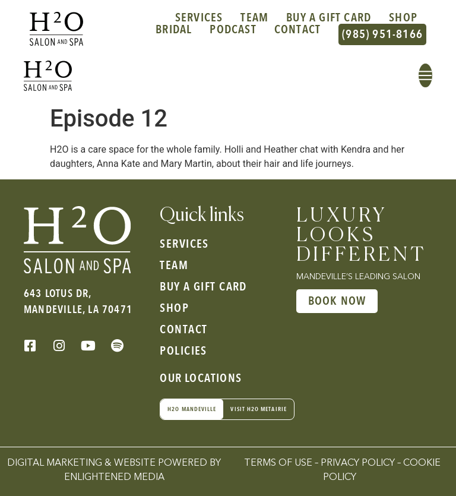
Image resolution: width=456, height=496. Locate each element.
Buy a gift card (328, 18)
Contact (297, 30)
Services (199, 18)
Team (254, 18)
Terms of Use (278, 463)
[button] (425, 76)
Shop (403, 18)
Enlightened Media (114, 477)
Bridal (174, 30)
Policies (183, 351)
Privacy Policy (358, 463)
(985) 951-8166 (382, 34)
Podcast (233, 30)
